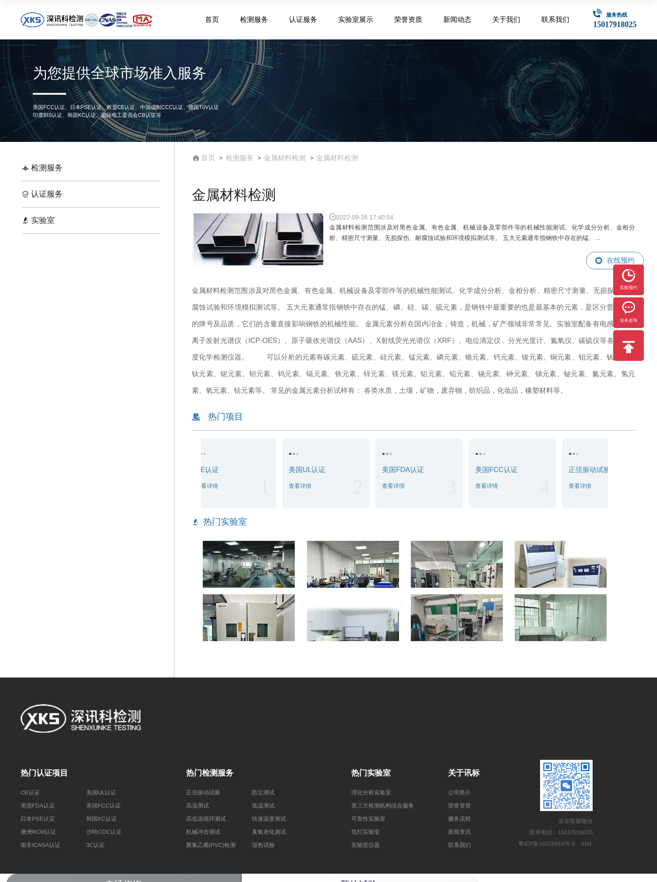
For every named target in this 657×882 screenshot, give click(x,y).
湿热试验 (263, 845)
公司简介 (459, 792)
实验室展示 (356, 19)
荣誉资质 (409, 19)
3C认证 (95, 845)
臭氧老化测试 (269, 832)
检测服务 (255, 19)
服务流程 (459, 818)
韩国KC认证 (101, 818)
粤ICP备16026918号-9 (546, 843)
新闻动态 (458, 19)
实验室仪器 (365, 845)
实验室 (38, 220)
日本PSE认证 (38, 818)
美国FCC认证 (103, 805)
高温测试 (197, 805)
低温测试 (263, 805)
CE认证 (30, 792)
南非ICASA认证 (40, 845)
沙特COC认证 (104, 832)
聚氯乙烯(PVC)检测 (211, 845)
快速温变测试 (269, 818)
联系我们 (555, 19)
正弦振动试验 (203, 792)
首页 (213, 19)
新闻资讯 (459, 832)
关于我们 (507, 19)
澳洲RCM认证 (39, 832)
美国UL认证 (101, 792)
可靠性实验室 (368, 818)
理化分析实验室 (371, 792)
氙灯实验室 (365, 832)
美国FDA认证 (38, 805)
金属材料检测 (285, 158)
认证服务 (304, 19)
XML (587, 843)
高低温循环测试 (206, 818)
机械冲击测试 (203, 832)
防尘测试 (263, 792)
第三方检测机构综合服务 (382, 805)
